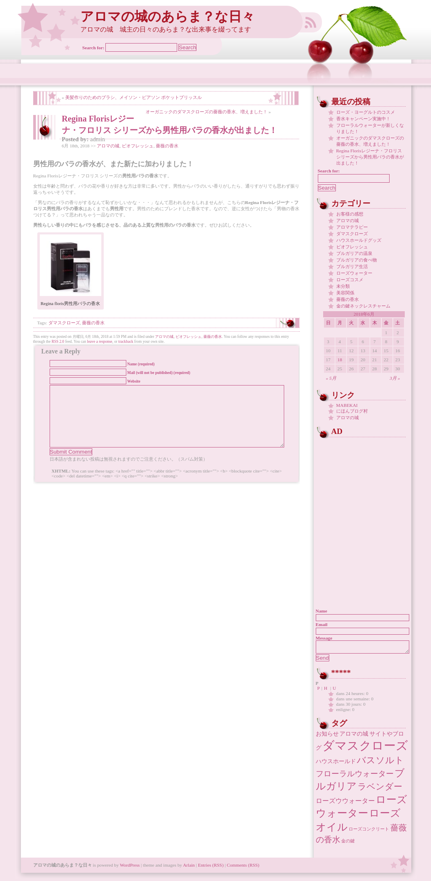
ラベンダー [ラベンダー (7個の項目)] (380, 789)
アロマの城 (108, 145)
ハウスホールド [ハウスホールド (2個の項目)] (336, 764)
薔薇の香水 (167, 145)
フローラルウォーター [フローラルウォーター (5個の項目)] (355, 776)
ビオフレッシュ (137, 145)
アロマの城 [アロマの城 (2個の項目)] (354, 736)
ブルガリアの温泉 (354, 253)
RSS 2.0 (58, 342)
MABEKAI (347, 405)
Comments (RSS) (243, 867)
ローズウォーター (354, 273)
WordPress (130, 867)
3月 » (395, 378)
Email (322, 624)
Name (321, 610)
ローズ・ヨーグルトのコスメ (365, 112)
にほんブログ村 (352, 410)
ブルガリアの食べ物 (356, 259)
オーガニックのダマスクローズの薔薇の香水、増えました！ (206, 111)
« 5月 (331, 378)
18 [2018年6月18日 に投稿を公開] (340, 359)
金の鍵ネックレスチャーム (363, 305)
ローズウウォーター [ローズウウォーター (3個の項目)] (345, 803)
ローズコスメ (349, 279)
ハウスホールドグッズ (358, 240)
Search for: (93, 47)
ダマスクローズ (64, 322)
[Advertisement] (367, 490)
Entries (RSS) (210, 867)
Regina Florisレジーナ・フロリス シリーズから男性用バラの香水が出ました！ (370, 156)
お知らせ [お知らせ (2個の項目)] (327, 736)
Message (324, 638)
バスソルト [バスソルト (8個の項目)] (380, 762)
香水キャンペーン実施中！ (363, 118)
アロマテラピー (352, 227)
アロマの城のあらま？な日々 (167, 16)
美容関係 (345, 292)
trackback (126, 342)
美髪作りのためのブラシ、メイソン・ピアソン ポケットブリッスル (133, 97)
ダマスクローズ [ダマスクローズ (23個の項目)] (365, 748)
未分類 (343, 286)
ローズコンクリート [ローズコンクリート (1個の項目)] (369, 831)
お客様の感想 (349, 213)
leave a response (99, 342)
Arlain (189, 867)
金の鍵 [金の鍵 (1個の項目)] (348, 843)
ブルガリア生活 (352, 266)
